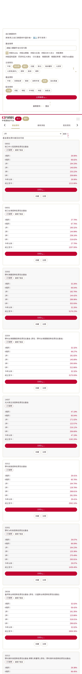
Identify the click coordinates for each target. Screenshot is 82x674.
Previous (5, 125)
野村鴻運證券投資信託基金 (16, 273)
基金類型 (9, 77)
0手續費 (9, 150)
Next (77, 125)
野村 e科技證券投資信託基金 (16, 529)
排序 (65, 134)
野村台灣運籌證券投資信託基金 (34, 337)
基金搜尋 (9, 44)
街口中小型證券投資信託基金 (17, 145)
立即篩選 (41, 97)
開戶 (26, 4)
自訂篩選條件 (11, 34)
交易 (41, 190)
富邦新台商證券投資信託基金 (32, 593)
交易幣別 (9, 63)
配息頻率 (9, 87)
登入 (18, 4)
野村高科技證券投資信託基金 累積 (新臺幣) (38, 657)
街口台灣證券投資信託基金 (16, 209)
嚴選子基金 (19, 150)
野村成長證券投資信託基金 (16, 465)
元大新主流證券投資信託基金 (17, 401)
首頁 (4, 18)
